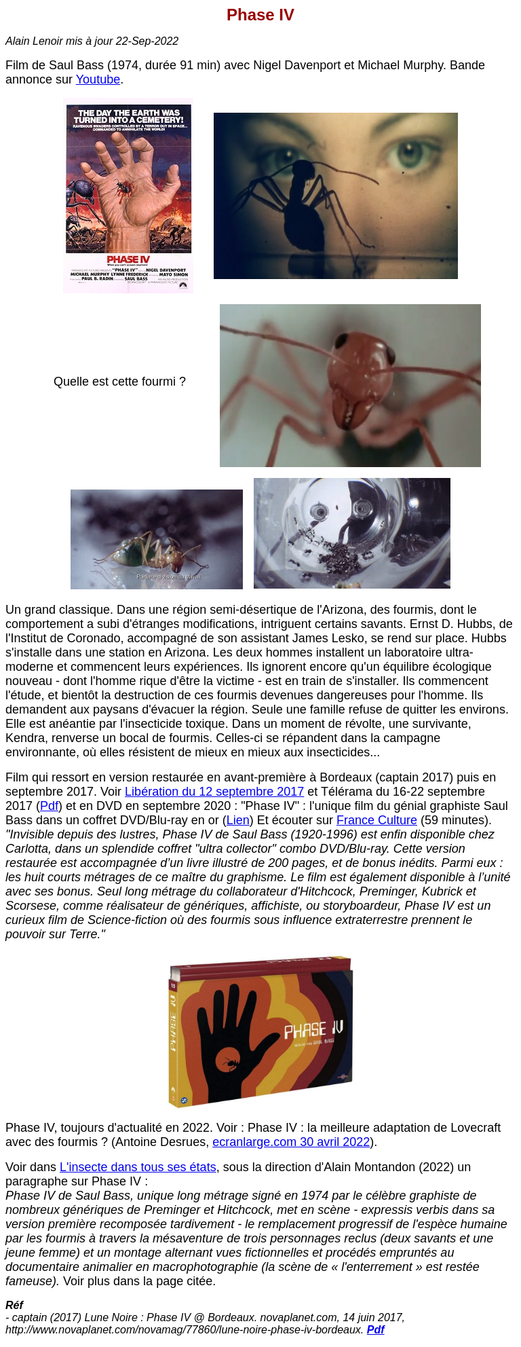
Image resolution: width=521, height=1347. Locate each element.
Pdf (49, 806)
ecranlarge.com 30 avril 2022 (291, 1142)
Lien (238, 820)
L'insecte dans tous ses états (138, 1167)
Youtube (98, 79)
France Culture (376, 820)
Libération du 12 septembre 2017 (214, 791)
